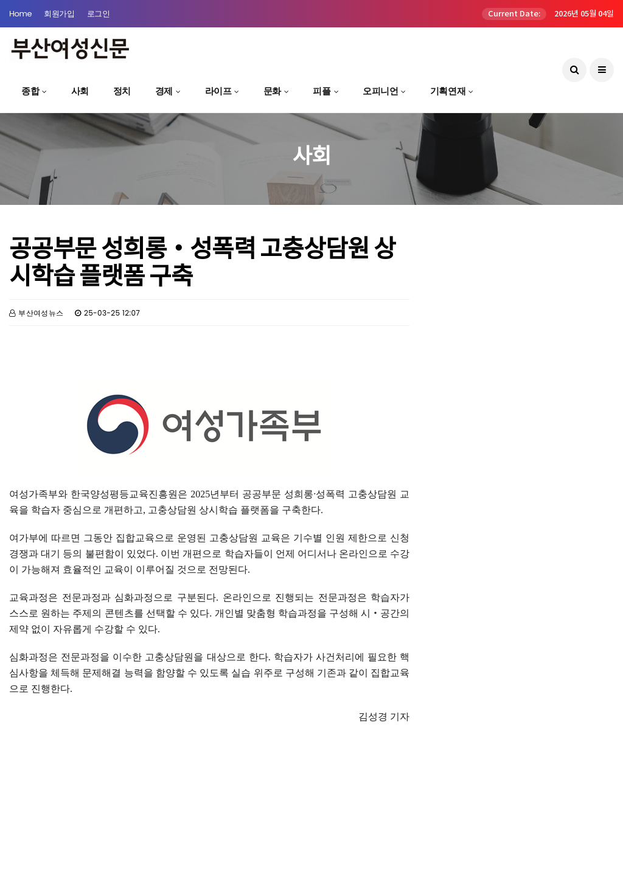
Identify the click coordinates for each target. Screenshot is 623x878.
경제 (164, 91)
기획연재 (447, 91)
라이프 (218, 91)
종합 (30, 91)
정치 (122, 91)
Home (20, 13)
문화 (272, 91)
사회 (80, 91)
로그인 (98, 13)
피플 (321, 91)
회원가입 (59, 13)
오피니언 (380, 91)
